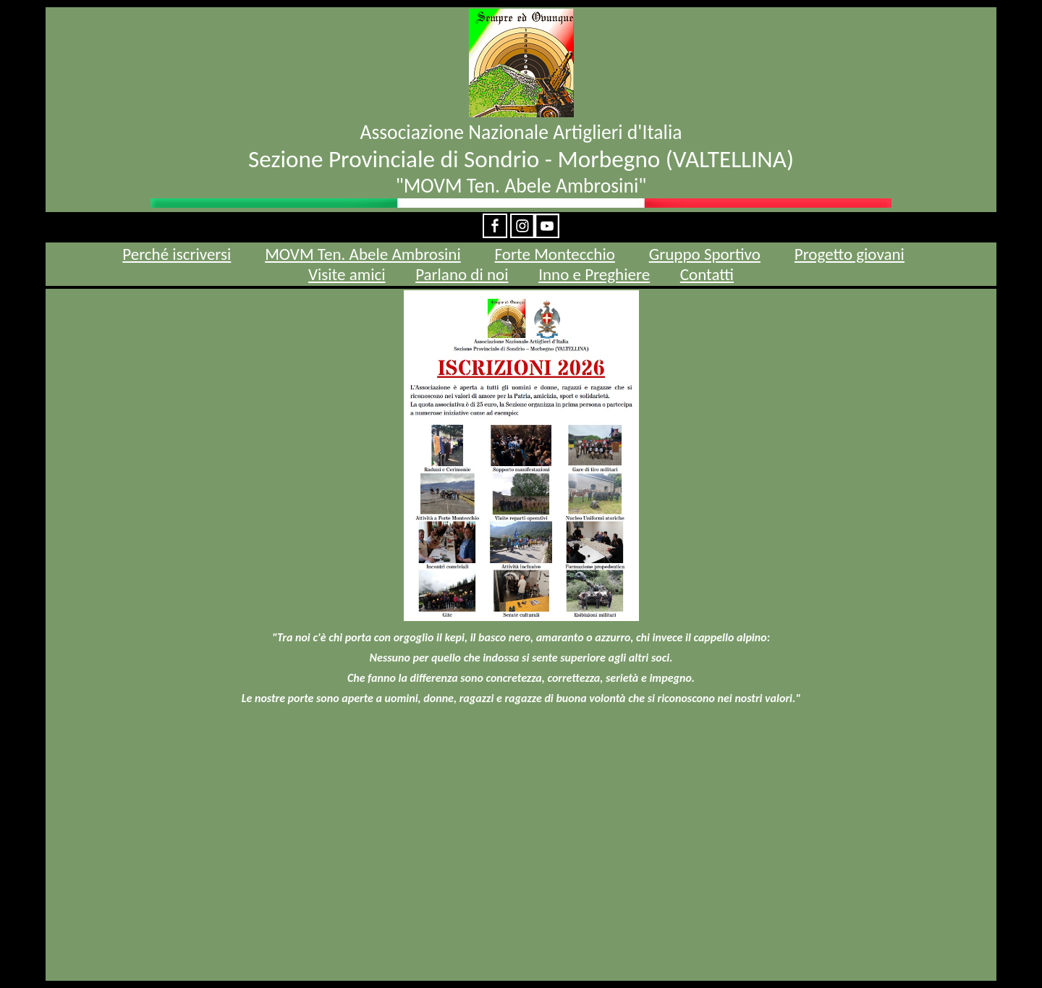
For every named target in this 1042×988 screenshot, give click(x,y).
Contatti (707, 274)
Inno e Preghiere (594, 274)
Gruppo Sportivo (705, 254)
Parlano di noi (461, 274)
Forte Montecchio (555, 254)
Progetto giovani (850, 254)
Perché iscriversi (176, 254)
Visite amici (347, 274)
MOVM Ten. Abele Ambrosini (363, 254)
